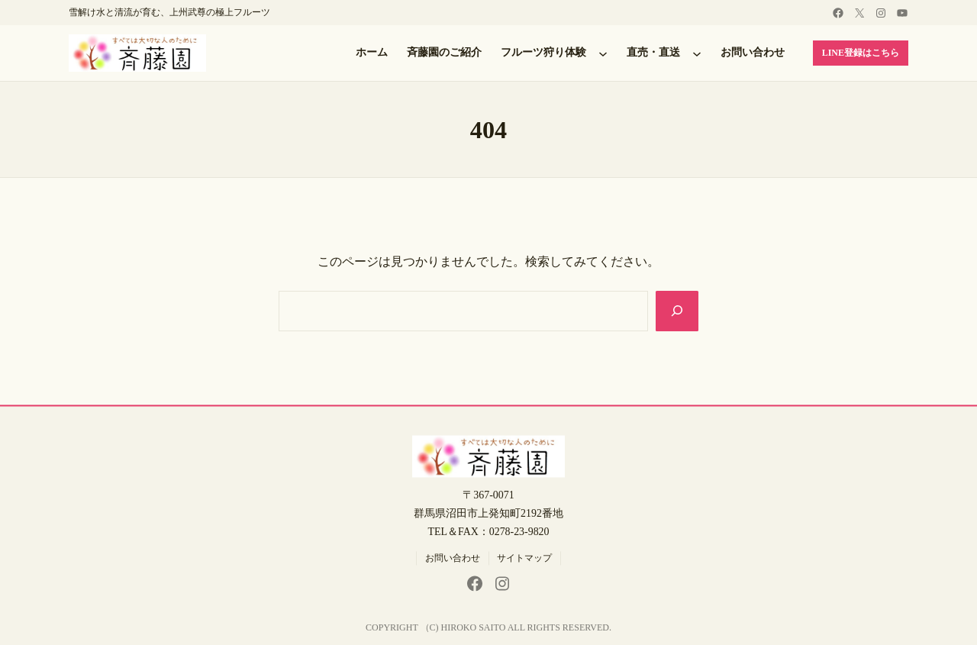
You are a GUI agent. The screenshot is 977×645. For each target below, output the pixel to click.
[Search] (677, 311)
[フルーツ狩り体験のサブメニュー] (603, 53)
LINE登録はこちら (860, 52)
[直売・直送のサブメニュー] (696, 53)
